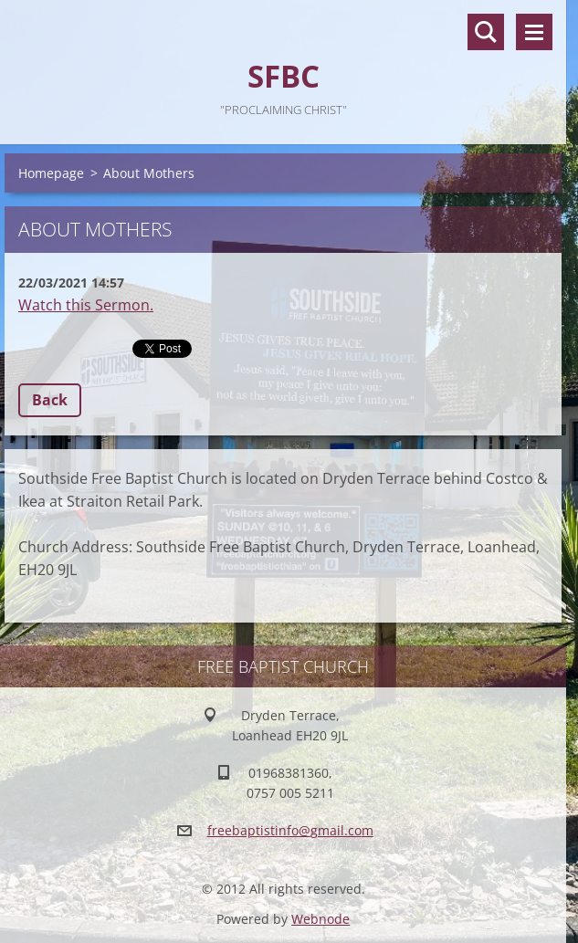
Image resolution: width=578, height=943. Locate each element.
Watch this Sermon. (85, 305)
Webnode (320, 918)
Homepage (51, 173)
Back (50, 400)
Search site (486, 32)
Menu (534, 32)
